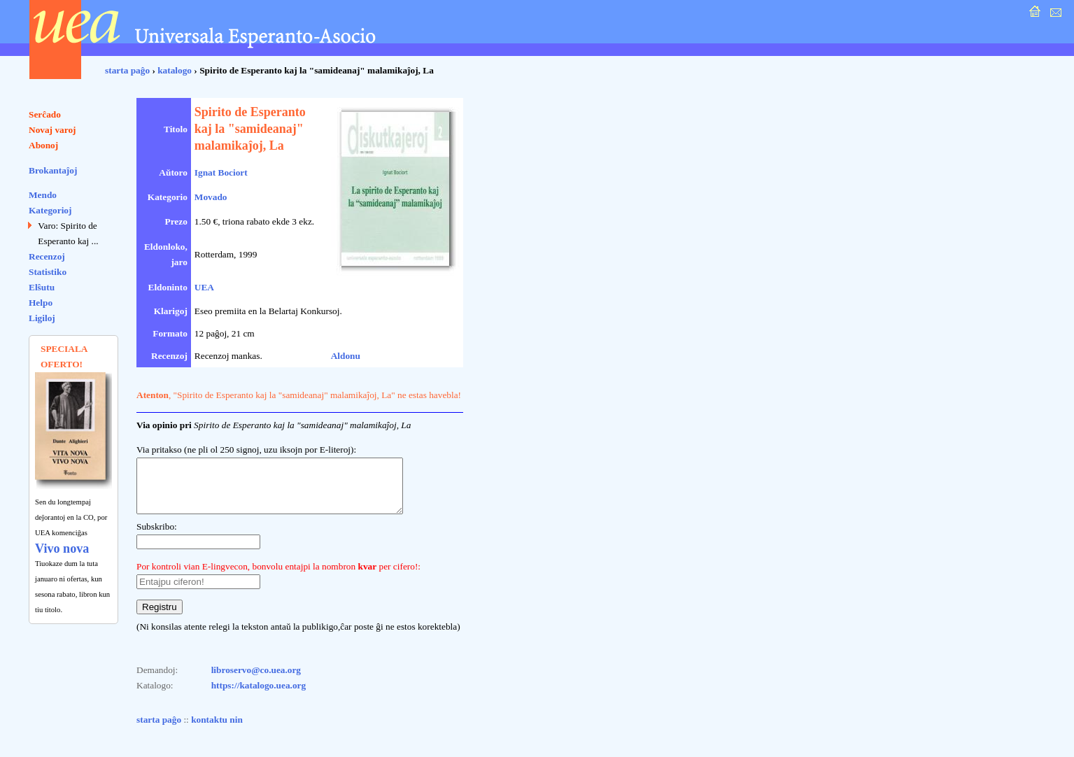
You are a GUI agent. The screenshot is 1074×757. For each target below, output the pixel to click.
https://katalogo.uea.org (258, 696)
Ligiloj (42, 318)
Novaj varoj (52, 130)
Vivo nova (62, 549)
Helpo (40, 302)
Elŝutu (42, 287)
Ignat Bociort (221, 172)
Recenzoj (47, 256)
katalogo (174, 70)
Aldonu (345, 356)
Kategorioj (50, 210)
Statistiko (47, 272)
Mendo (43, 195)
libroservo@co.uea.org (256, 680)
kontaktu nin (217, 730)
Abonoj (43, 145)
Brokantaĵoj (53, 170)
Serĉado (45, 114)
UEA (204, 287)
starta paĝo (127, 70)
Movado (211, 197)
